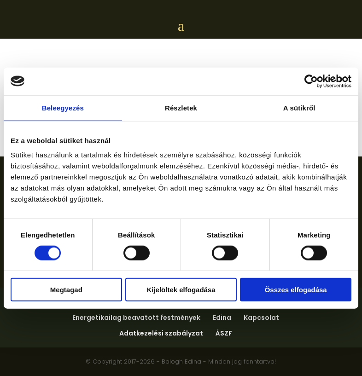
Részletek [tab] (181, 107)
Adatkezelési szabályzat (161, 333)
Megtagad (66, 290)
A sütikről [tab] (299, 107)
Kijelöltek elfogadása (180, 290)
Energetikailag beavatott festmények (136, 317)
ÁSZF (224, 333)
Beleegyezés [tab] (63, 107)
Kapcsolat (261, 317)
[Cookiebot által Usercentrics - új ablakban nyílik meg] (311, 81)
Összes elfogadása (296, 290)
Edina (222, 317)
